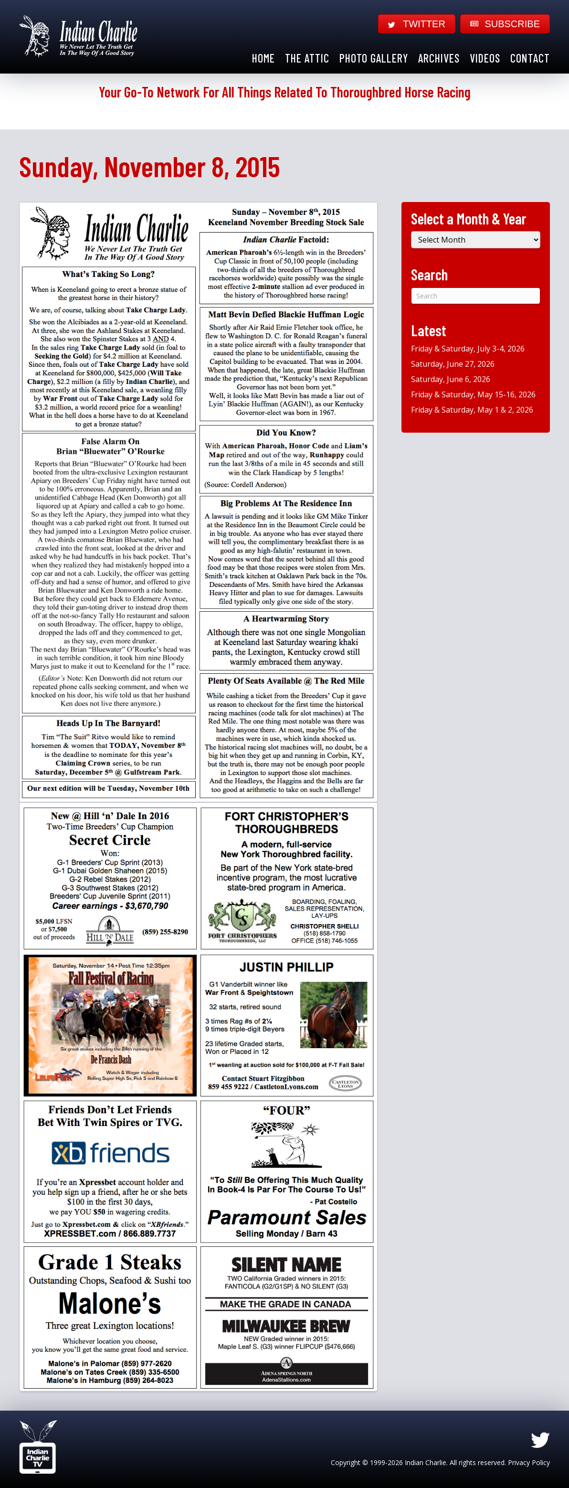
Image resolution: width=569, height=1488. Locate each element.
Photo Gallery (373, 58)
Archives (439, 58)
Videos (485, 58)
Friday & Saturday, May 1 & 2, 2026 (472, 409)
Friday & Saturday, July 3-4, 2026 (468, 348)
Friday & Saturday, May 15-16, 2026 (473, 394)
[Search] (475, 295)
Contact (530, 58)
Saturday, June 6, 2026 (450, 379)
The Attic (307, 58)
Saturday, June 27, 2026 (453, 364)
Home (263, 58)
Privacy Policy (529, 1462)
